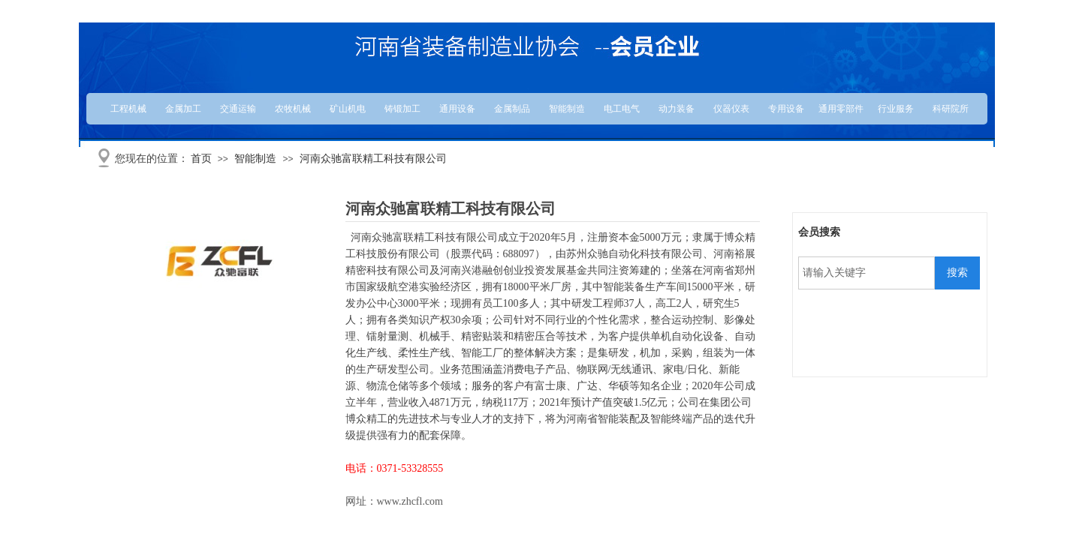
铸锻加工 (402, 109)
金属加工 (183, 109)
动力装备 (677, 109)
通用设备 (457, 109)
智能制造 (567, 109)
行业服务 (896, 109)
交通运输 (238, 109)
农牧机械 (293, 109)
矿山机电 (348, 109)
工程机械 (128, 109)
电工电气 (622, 109)
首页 (201, 158)
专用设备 (786, 109)
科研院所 (951, 109)
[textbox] (866, 273)
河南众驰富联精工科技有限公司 (373, 158)
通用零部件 (841, 109)
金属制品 (512, 109)
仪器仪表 (731, 109)
